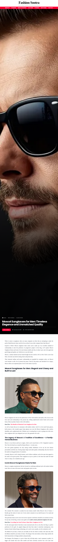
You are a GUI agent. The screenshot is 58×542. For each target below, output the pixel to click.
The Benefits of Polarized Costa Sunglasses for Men (23, 424)
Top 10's (50, 8)
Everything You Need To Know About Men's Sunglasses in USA (26, 522)
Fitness (37, 8)
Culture (30, 8)
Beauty (7, 8)
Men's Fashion (22, 8)
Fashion (13, 8)
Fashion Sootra (29, 3)
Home (4, 317)
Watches (43, 8)
